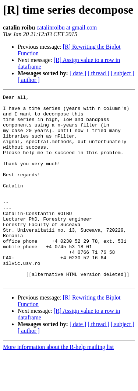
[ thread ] (98, 73)
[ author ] (29, 80)
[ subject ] (122, 73)
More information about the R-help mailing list (58, 384)
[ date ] (78, 73)
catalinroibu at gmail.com (66, 27)
